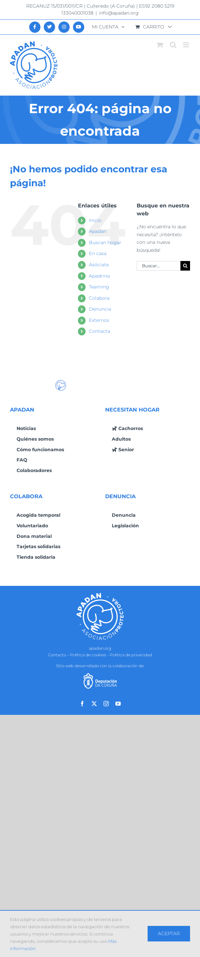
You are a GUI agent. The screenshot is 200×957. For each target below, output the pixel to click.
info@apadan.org (119, 13)
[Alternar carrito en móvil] (160, 44)
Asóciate (99, 265)
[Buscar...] (158, 266)
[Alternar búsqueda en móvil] (173, 44)
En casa (97, 253)
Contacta (99, 331)
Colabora (99, 298)
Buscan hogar (105, 242)
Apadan (97, 231)
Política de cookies (88, 654)
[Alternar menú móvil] (186, 44)
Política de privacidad (131, 654)
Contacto (57, 654)
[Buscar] (185, 266)
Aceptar (169, 933)
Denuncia (100, 309)
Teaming (99, 287)
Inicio (95, 220)
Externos (99, 320)
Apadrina (99, 276)
